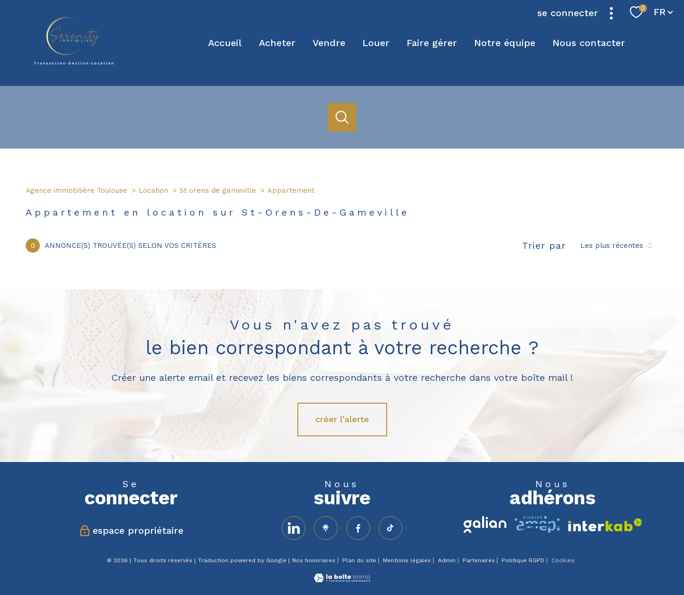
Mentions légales (407, 560)
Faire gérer (432, 42)
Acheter (277, 42)
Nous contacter (588, 42)
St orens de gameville (218, 190)
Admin (447, 560)
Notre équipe (504, 42)
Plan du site (359, 560)
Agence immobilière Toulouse (76, 190)
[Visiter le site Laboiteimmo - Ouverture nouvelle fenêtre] (342, 579)
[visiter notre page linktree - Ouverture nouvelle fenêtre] (326, 528)
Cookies (563, 560)
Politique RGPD (523, 560)
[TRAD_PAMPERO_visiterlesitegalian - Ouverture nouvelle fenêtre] (485, 524)
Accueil (225, 42)
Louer (376, 42)
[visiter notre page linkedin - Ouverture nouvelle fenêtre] (293, 528)
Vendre (329, 42)
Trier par (544, 245)
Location (153, 190)
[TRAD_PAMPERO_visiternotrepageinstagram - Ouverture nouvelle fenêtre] (390, 528)
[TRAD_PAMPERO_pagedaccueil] (74, 61)
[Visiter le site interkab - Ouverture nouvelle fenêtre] (605, 525)
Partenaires (479, 560)
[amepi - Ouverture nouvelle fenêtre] (537, 524)
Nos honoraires (313, 560)
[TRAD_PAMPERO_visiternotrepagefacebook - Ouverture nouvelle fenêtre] (358, 528)
